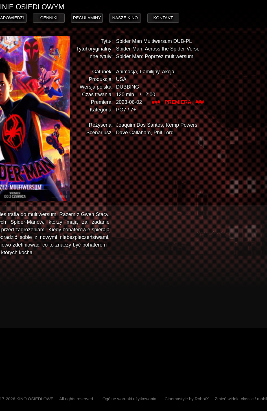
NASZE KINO (125, 17)
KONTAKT (163, 17)
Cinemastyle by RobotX (187, 398)
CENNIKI (49, 17)
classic (247, 398)
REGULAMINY (87, 17)
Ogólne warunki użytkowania (129, 398)
